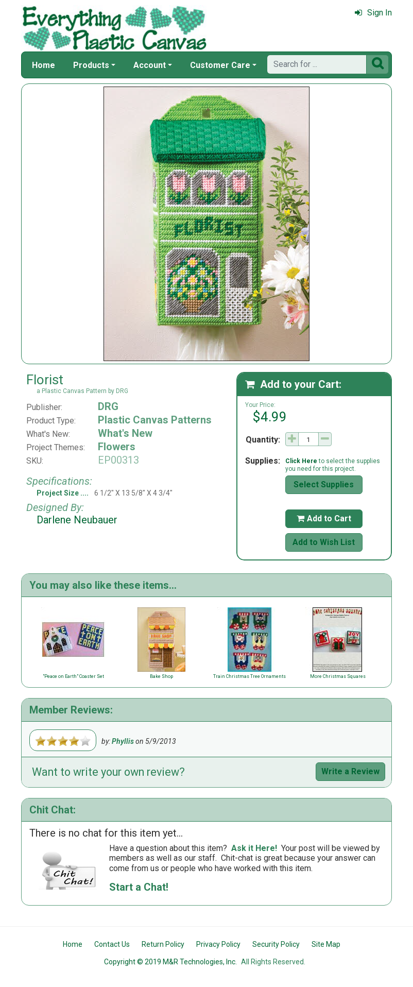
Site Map (326, 944)
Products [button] (91, 65)
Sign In (373, 13)
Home (43, 65)
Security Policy (276, 944)
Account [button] (149, 65)
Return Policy (163, 944)
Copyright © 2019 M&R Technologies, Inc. (170, 962)
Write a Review (350, 771)
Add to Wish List (323, 542)
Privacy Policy (218, 944)
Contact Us (112, 944)
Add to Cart (324, 518)
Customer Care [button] (220, 65)
